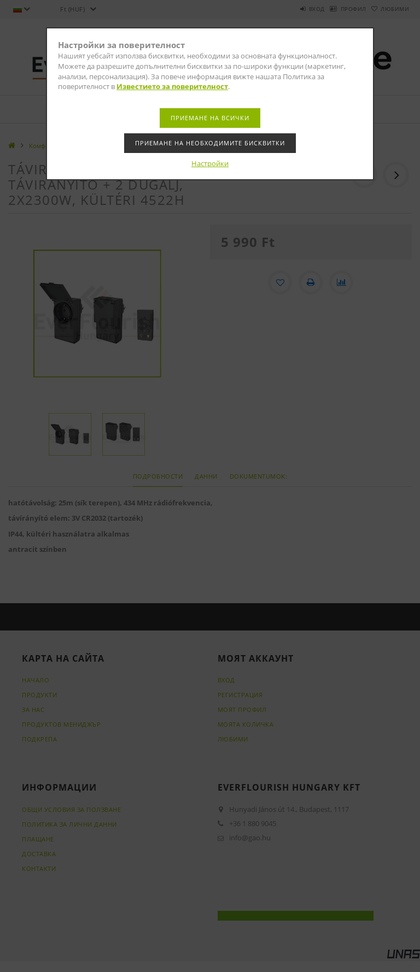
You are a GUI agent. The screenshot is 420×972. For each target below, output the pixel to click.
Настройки (210, 163)
